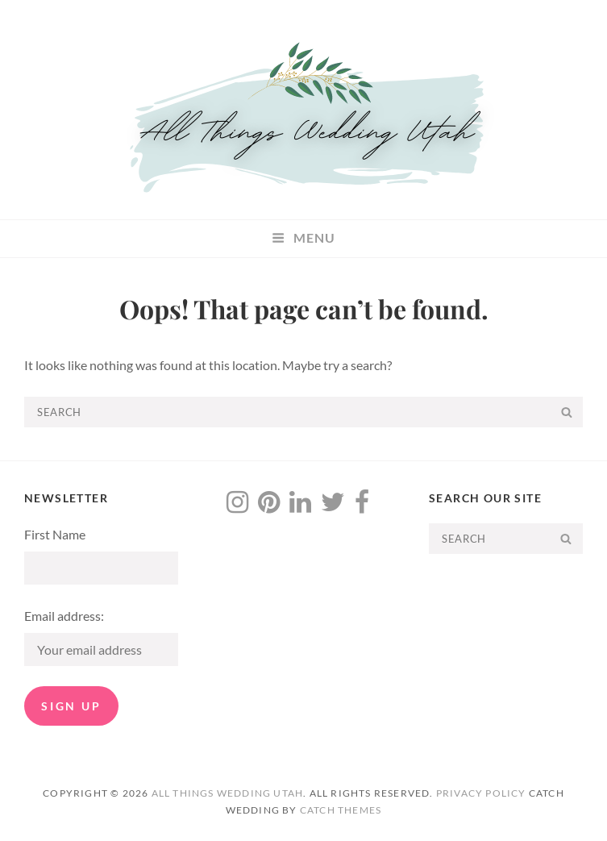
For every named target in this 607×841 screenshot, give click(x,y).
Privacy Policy (481, 793)
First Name (54, 534)
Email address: (64, 615)
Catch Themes (340, 810)
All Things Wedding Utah (228, 793)
